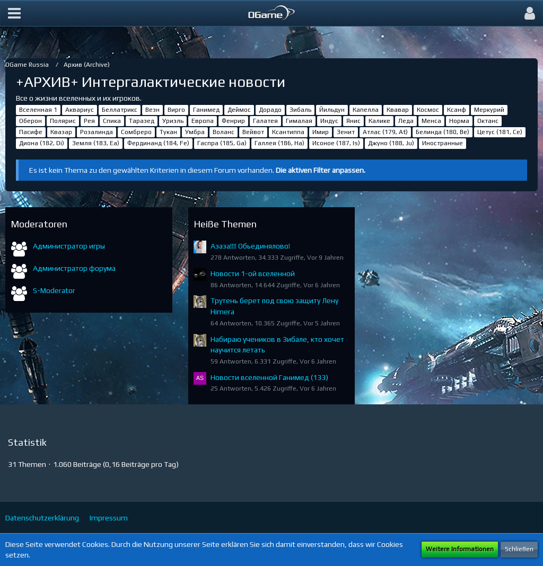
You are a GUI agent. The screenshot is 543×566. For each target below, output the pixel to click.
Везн (152, 109)
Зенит (346, 132)
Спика (112, 121)
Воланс (223, 132)
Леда (406, 121)
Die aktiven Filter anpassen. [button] (320, 170)
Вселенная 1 (38, 109)
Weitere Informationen (460, 549)
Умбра (195, 132)
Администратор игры (69, 246)
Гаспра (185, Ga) (222, 143)
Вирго (176, 109)
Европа (202, 121)
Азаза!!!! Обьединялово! (250, 246)
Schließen (519, 549)
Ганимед (206, 109)
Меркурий (489, 109)
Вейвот (253, 132)
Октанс (487, 121)
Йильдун (332, 109)
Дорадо (270, 109)
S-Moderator (54, 290)
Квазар (61, 132)
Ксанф (456, 109)
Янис (353, 121)
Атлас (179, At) (385, 132)
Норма (459, 121)
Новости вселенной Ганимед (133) (269, 377)
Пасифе (30, 132)
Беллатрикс (119, 109)
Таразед (141, 121)
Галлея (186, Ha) (279, 143)
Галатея (265, 121)
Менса (431, 121)
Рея (89, 121)
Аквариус (79, 109)
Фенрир (233, 121)
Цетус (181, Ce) (499, 132)
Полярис (63, 121)
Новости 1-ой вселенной (253, 273)
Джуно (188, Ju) (391, 143)
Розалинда (96, 132)
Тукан (168, 132)
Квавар (398, 109)
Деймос (239, 109)
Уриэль (172, 121)
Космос (428, 109)
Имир (320, 132)
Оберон (30, 121)
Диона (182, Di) (41, 143)
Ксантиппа (288, 132)
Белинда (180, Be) (442, 132)
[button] (14, 13)
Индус (329, 121)
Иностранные (442, 143)
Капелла (366, 109)
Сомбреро (136, 132)
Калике (379, 121)
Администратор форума (74, 268)
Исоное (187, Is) (336, 143)
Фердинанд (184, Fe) (158, 143)
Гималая (299, 121)
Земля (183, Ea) (95, 143)
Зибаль (300, 109)
